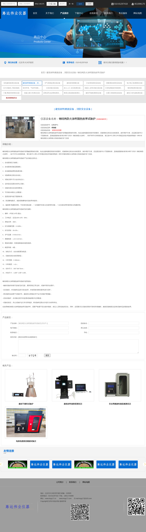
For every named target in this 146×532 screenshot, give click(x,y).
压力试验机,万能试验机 (11, 88)
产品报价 (64, 13)
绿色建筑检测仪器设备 (11, 83)
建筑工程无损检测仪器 (134, 93)
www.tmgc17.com (65, 498)
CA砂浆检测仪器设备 (93, 83)
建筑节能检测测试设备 (93, 93)
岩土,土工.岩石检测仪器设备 (74, 88)
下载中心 (79, 13)
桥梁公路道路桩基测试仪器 (73, 93)
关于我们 (50, 13)
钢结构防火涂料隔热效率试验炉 (91, 72)
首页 (35, 13)
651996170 (139, 4)
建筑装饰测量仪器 (73, 83)
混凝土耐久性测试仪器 (32, 93)
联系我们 (108, 13)
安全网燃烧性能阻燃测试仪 (120, 404)
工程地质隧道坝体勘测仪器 (114, 88)
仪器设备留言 (101, 119)
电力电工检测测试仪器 (134, 83)
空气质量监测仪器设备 (52, 83)
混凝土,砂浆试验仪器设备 (93, 88)
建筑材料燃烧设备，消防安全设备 (61, 72)
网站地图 (137, 13)
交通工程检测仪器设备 (114, 93)
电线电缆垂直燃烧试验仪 (26, 441)
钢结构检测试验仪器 (135, 88)
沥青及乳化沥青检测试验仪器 (53, 93)
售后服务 (123, 13)
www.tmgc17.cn (50, 498)
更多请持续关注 (11, 98)
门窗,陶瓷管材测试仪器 (11, 93)
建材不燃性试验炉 (26, 404)
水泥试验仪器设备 (52, 88)
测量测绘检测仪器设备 (114, 83)
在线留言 (93, 13)
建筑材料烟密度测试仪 (73, 404)
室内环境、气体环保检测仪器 (33, 88)
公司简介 (60, 482)
